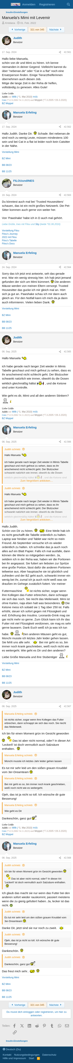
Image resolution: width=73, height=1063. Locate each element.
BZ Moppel (7, 103)
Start (31, 1058)
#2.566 (67, 441)
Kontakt (7, 1054)
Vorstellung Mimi (10, 152)
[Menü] (5, 4)
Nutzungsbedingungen (27, 1054)
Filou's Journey (10, 234)
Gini (4, 100)
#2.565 (67, 351)
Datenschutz (49, 1054)
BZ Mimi (6, 158)
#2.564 (67, 267)
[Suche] (68, 4)
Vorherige (18, 29)
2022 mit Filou (9, 237)
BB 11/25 (6, 171)
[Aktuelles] (60, 4)
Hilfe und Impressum (14, 1058)
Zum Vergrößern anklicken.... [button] (36, 480)
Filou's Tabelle (9, 240)
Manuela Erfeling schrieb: (18, 713)
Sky (37, 224)
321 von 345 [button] (37, 29)
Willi (35, 96)
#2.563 (67, 195)
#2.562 (67, 126)
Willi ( (15, 96)
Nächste (55, 29)
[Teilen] (59, 52)
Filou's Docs (8, 243)
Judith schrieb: (12, 449)
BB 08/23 (6, 165)
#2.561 (67, 52)
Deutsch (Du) (12, 1049)
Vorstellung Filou (10, 230)
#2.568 (67, 857)
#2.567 (67, 706)
